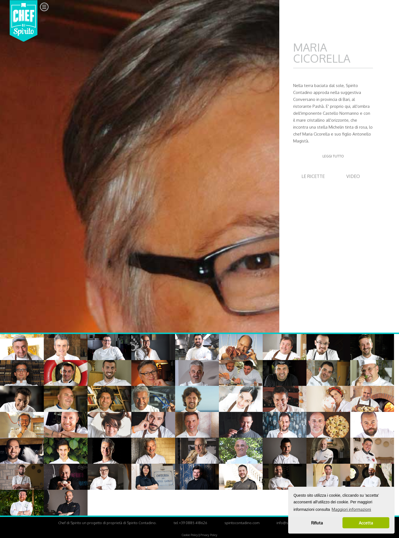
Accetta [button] (366, 522)
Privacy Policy (208, 535)
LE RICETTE (313, 176)
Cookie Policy (190, 535)
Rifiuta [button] (317, 522)
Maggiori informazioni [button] (351, 509)
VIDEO (353, 176)
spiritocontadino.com (241, 523)
